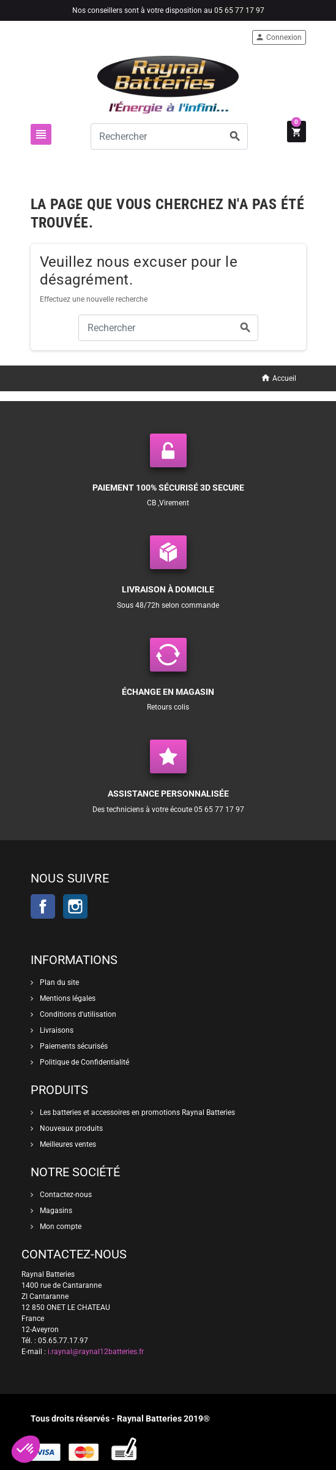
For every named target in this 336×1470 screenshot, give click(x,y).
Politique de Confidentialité (83, 1062)
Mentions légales (66, 998)
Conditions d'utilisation (77, 1014)
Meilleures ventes (67, 1144)
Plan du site (58, 982)
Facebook (43, 906)
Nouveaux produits (70, 1128)
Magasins (55, 1210)
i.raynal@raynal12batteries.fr (96, 1351)
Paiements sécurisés (73, 1046)
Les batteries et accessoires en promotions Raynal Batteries (136, 1112)
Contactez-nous (65, 1194)
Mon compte (59, 1226)
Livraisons (55, 1030)
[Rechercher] (169, 136)
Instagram (75, 906)
